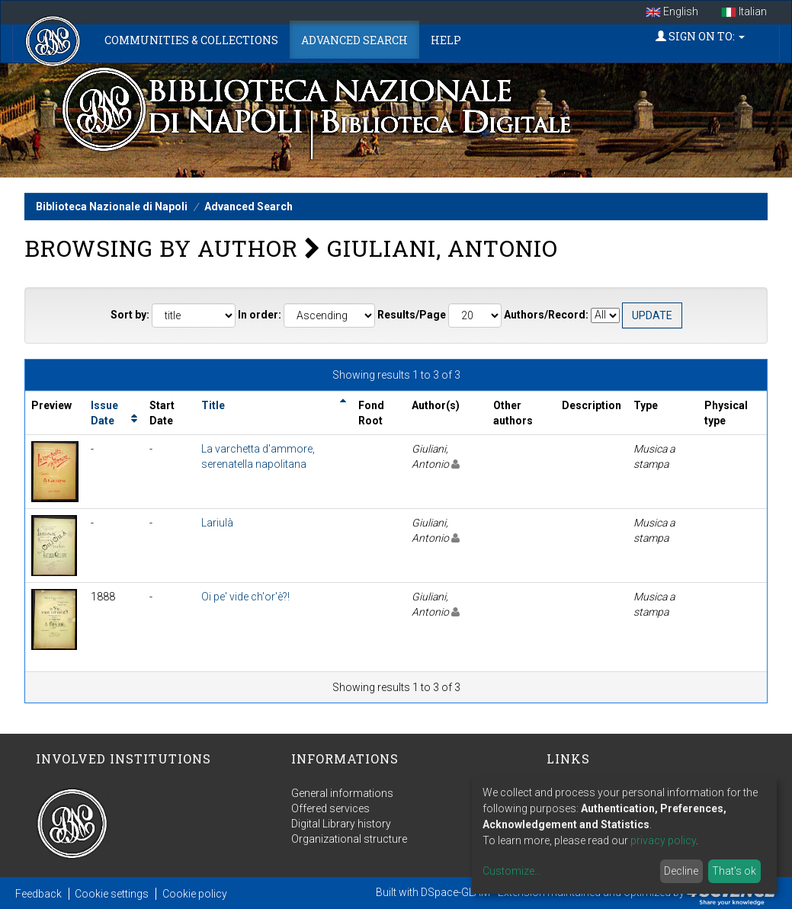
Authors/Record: (546, 315)
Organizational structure (349, 839)
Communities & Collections (191, 40)
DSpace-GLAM (455, 892)
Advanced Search (354, 40)
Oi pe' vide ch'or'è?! (245, 597)
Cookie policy (194, 894)
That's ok (734, 871)
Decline (681, 871)
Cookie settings (112, 894)
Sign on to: (700, 36)
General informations (342, 793)
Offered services (330, 808)
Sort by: (130, 315)
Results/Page (411, 315)
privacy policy (663, 840)
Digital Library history (341, 824)
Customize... (512, 871)
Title (213, 405)
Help (446, 40)
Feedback (38, 894)
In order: (259, 315)
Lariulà (217, 523)
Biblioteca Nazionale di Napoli (112, 206)
